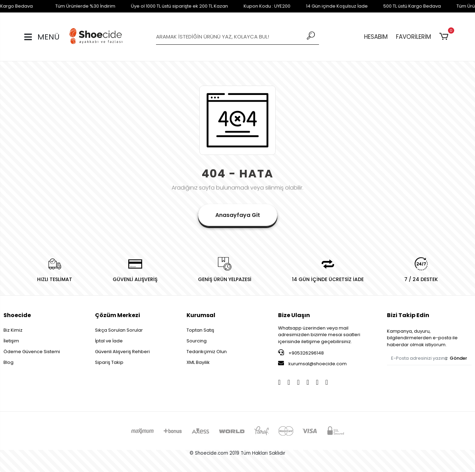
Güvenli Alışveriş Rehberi (122, 351)
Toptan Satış (200, 330)
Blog (8, 362)
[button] (445, 37)
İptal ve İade (109, 341)
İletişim (11, 341)
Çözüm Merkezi (117, 315)
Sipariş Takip (109, 362)
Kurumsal (201, 315)
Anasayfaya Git (237, 215)
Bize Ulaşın (294, 315)
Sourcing (197, 341)
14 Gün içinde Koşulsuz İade (322, 6)
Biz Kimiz (13, 330)
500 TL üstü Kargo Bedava (397, 6)
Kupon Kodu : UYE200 (252, 6)
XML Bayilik (198, 362)
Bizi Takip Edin (408, 315)
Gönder (456, 358)
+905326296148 (301, 352)
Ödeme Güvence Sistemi (31, 351)
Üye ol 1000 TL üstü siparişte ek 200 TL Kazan (164, 6)
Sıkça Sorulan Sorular (119, 330)
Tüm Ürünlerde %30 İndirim (71, 6)
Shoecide (17, 315)
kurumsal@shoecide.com (312, 363)
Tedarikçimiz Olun (207, 351)
